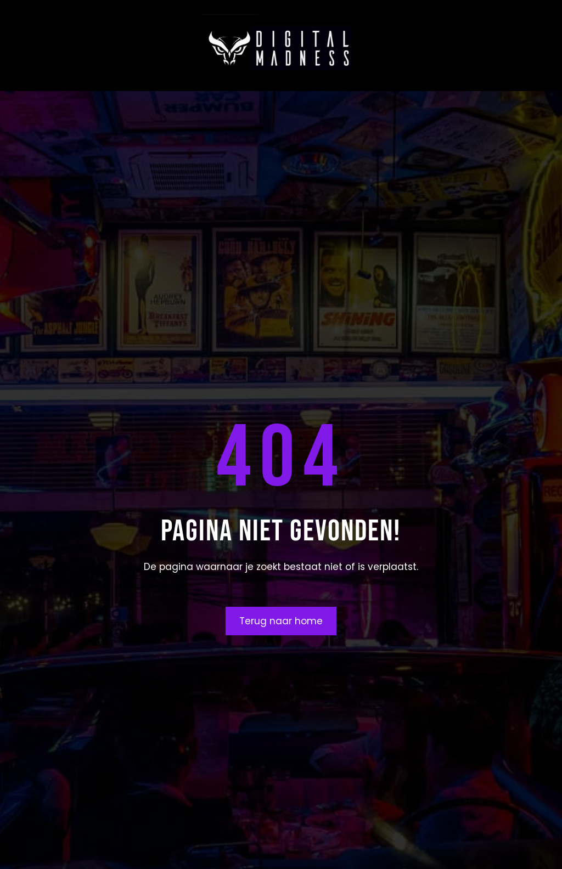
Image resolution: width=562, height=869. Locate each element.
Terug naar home (281, 621)
